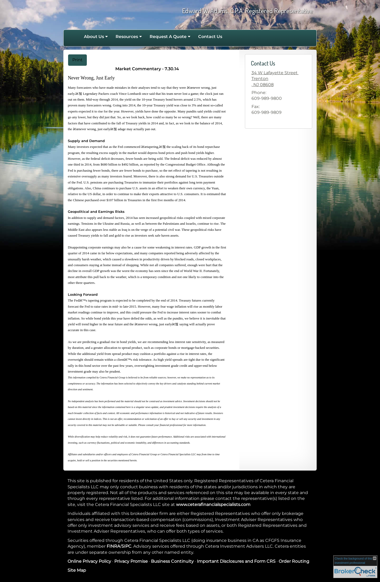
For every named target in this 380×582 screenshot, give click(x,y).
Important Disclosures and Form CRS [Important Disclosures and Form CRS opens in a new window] (236, 561)
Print (77, 59)
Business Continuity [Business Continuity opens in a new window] (172, 561)
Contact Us (210, 36)
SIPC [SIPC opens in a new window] (126, 546)
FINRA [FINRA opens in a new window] (113, 546)
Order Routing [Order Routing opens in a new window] (294, 561)
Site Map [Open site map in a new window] (77, 570)
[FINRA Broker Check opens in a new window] (355, 566)
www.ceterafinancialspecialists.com (213, 504)
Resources (127, 36)
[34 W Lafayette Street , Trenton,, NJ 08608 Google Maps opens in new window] (275, 79)
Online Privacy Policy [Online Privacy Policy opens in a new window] (89, 561)
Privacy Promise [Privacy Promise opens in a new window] (131, 561)
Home (74, 37)
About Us (94, 36)
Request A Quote (168, 36)
